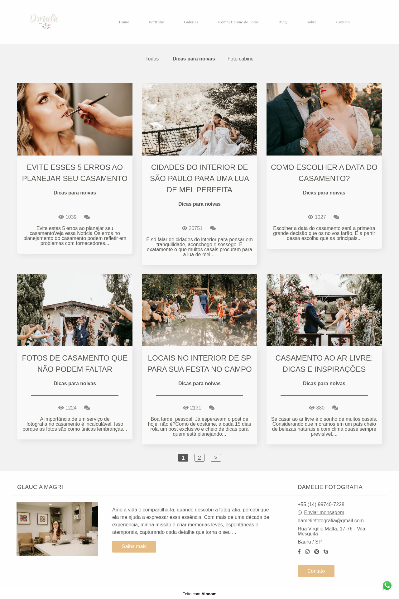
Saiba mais (134, 546)
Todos (152, 58)
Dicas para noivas (194, 58)
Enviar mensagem (324, 512)
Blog (282, 22)
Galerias (191, 22)
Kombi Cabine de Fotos (238, 22)
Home (124, 22)
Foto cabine (241, 58)
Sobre (311, 22)
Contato (343, 22)
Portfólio (156, 22)
